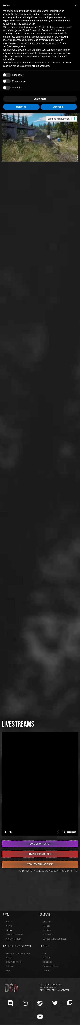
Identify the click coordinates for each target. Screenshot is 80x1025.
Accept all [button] (58, 106)
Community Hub (14, 962)
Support (47, 958)
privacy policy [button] (25, 14)
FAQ (8, 971)
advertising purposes (13, 40)
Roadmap (47, 935)
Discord (47, 922)
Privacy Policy (50, 966)
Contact (47, 962)
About (9, 922)
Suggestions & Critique (54, 939)
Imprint (47, 971)
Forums (47, 930)
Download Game (14, 935)
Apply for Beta (13, 939)
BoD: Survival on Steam (18, 953)
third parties (60, 27)
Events (46, 926)
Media (9, 930)
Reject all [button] (21, 106)
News (9, 926)
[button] (75, 5)
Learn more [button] (40, 98)
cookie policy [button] (28, 23)
